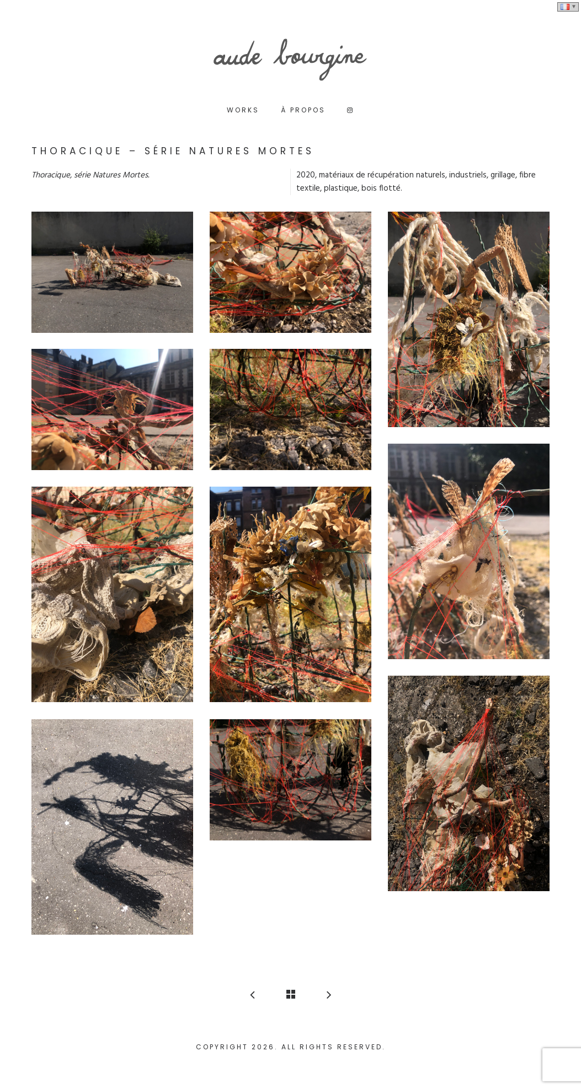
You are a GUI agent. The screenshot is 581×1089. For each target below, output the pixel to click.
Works (243, 110)
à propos (303, 110)
